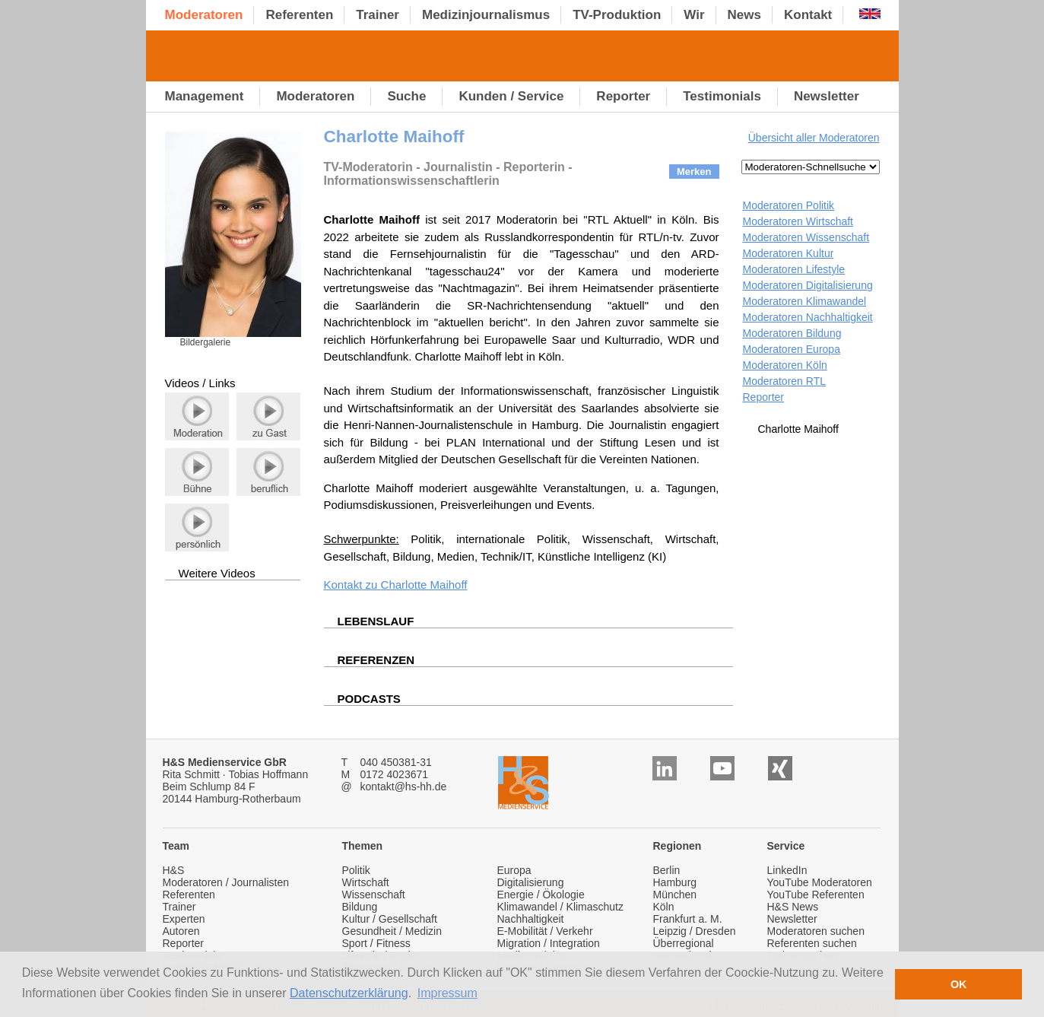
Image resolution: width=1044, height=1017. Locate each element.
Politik (356, 870)
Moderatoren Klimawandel (805, 301)
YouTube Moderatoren (819, 882)
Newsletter (792, 919)
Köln (663, 907)
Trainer (179, 907)
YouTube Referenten (816, 894)
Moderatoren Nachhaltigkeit (808, 317)
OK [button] (958, 984)
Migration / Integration (548, 943)
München (675, 894)
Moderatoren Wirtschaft (798, 221)
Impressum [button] (447, 993)
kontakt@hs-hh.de (403, 786)
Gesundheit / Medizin (392, 931)
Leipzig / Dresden (694, 931)
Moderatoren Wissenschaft (806, 237)
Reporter (763, 397)
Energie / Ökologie (541, 894)
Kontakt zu (352, 584)
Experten (184, 919)
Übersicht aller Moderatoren (814, 138)
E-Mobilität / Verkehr (545, 931)
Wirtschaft (365, 882)
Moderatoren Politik (789, 205)
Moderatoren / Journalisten (226, 882)
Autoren (181, 931)
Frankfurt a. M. (687, 919)
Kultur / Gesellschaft (389, 919)
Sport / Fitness (376, 943)
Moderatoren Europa (791, 349)
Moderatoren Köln (785, 365)
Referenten (189, 894)
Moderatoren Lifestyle (794, 269)
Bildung (360, 907)
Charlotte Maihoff (424, 584)
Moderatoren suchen (816, 931)
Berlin (667, 870)
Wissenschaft (373, 894)
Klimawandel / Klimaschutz (560, 907)
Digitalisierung (530, 882)
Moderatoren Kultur (788, 253)
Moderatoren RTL (784, 381)
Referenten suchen (812, 943)
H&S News (793, 907)
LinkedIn (787, 870)
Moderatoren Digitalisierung (808, 285)
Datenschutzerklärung (349, 993)
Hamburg (675, 882)
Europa (514, 870)
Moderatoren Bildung (792, 333)
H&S (174, 870)
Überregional (683, 943)
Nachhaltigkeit (530, 919)
